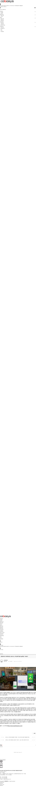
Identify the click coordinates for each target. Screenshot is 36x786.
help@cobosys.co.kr (7, 779)
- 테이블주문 (2, 28)
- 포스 (1, 29)
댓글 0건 (5, 661)
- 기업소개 (2, 22)
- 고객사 (1, 16)
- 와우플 (1, 12)
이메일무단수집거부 (18, 770)
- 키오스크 (2, 27)
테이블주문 (2, 635)
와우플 (1, 619)
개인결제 (1, 638)
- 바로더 (1, 13)
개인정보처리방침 (6, 770)
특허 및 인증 (2, 632)
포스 (1, 636)
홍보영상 (1, 628)
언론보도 (1, 627)
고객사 (1, 623)
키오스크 (1, 634)
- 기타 (1, 30)
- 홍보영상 (2, 20)
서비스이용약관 (12, 770)
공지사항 (1, 626)
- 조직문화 (2, 24)
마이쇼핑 (1, 5)
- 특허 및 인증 (2, 25)
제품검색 (21, 5)
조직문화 (1, 631)
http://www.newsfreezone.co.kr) (15, 725)
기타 (1, 637)
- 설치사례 (2, 15)
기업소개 (1, 630)
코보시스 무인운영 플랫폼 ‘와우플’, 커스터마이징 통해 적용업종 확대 (17, 737)
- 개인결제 (2, 31)
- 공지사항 (2, 18)
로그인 (1, 9)
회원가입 (4, 5)
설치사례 (1, 622)
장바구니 (8, 5)
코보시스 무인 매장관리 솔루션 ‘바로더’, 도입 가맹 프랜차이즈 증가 (17, 739)
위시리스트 (12, 5)
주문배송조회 (17, 5)
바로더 (1, 620)
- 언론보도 (2, 19)
